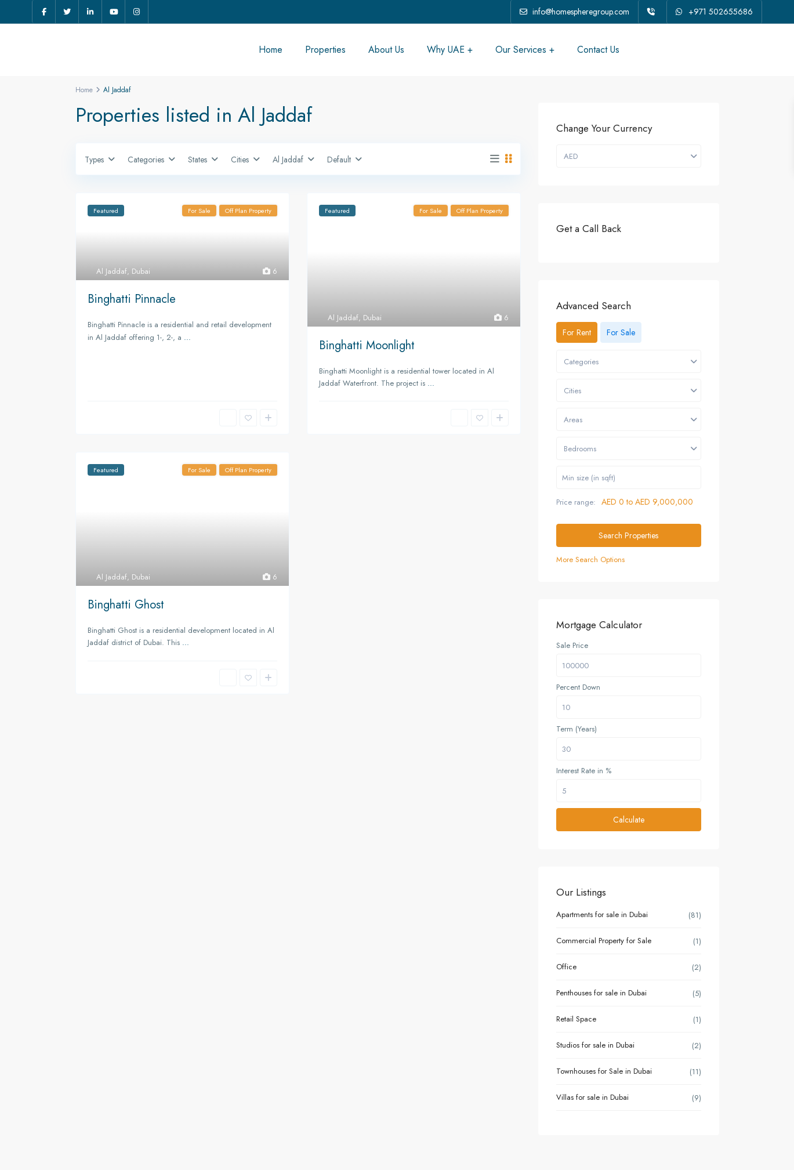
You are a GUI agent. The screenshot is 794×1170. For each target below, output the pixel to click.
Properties (325, 49)
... (187, 337)
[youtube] (113, 11)
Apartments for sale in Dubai (602, 914)
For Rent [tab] (577, 332)
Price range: (576, 502)
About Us (386, 49)
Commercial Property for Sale (603, 940)
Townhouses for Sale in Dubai (604, 1071)
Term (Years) (576, 729)
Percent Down (578, 687)
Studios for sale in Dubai (595, 1045)
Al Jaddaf (111, 271)
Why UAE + (450, 49)
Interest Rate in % (583, 771)
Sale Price (572, 646)
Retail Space (576, 1018)
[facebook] (44, 11)
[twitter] (67, 11)
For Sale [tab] (621, 332)
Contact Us (598, 49)
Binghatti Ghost (126, 604)
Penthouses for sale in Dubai (601, 992)
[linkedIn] (90, 11)
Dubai (141, 271)
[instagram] (136, 11)
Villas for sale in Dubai (592, 1097)
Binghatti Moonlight (367, 345)
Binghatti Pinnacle (132, 299)
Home (270, 49)
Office (566, 966)
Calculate (628, 819)
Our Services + (524, 49)
